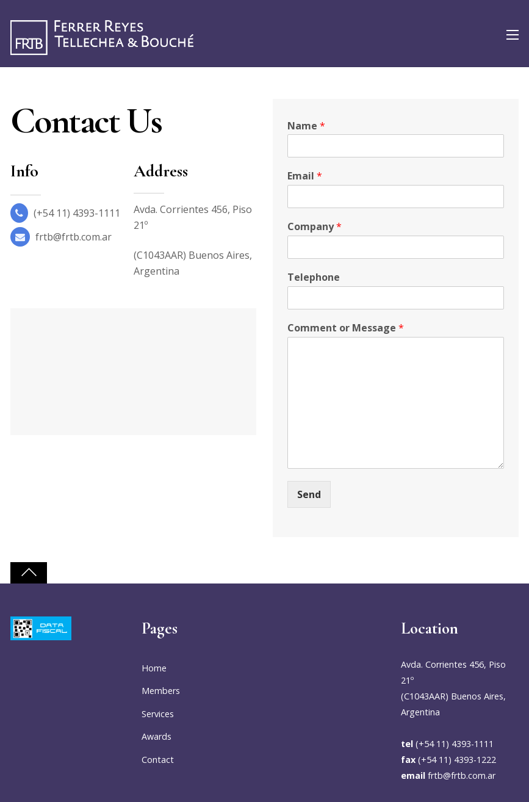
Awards (156, 736)
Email (304, 176)
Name (306, 126)
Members (161, 690)
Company (314, 226)
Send (309, 494)
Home (154, 668)
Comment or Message (345, 328)
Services (158, 714)
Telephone (313, 277)
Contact (158, 759)
